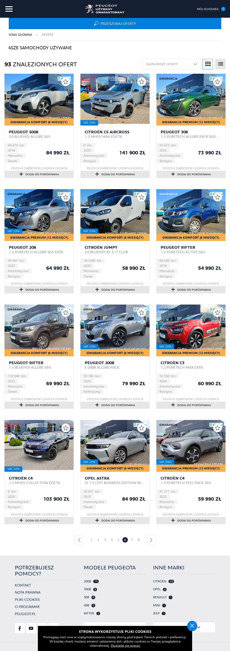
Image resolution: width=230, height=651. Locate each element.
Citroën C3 (172, 363)
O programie (27, 606)
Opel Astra (97, 478)
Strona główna (18, 35)
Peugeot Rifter (178, 247)
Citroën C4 (21, 478)
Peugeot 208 (22, 247)
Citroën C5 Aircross (107, 132)
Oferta (47, 35)
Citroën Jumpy (101, 247)
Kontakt (23, 585)
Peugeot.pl (25, 613)
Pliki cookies (27, 599)
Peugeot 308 (174, 132)
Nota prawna (27, 592)
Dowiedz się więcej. (115, 645)
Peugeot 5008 (23, 132)
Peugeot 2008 (99, 363)
